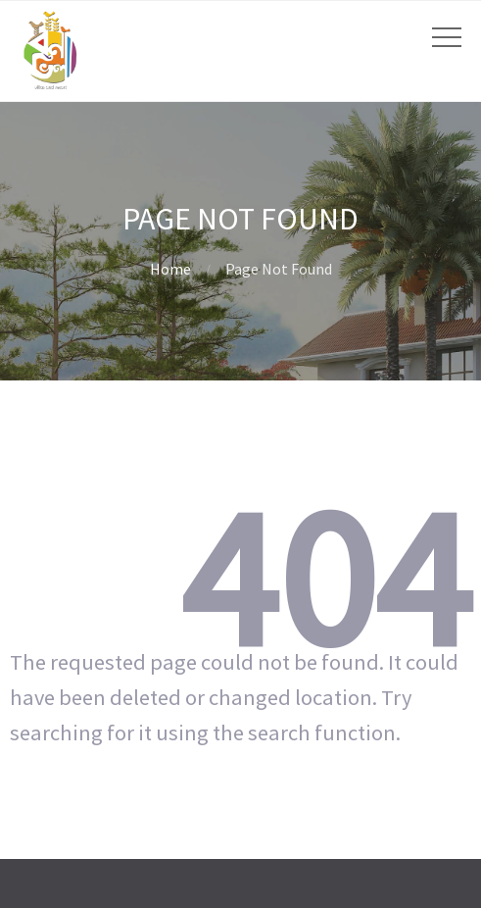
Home (170, 268)
